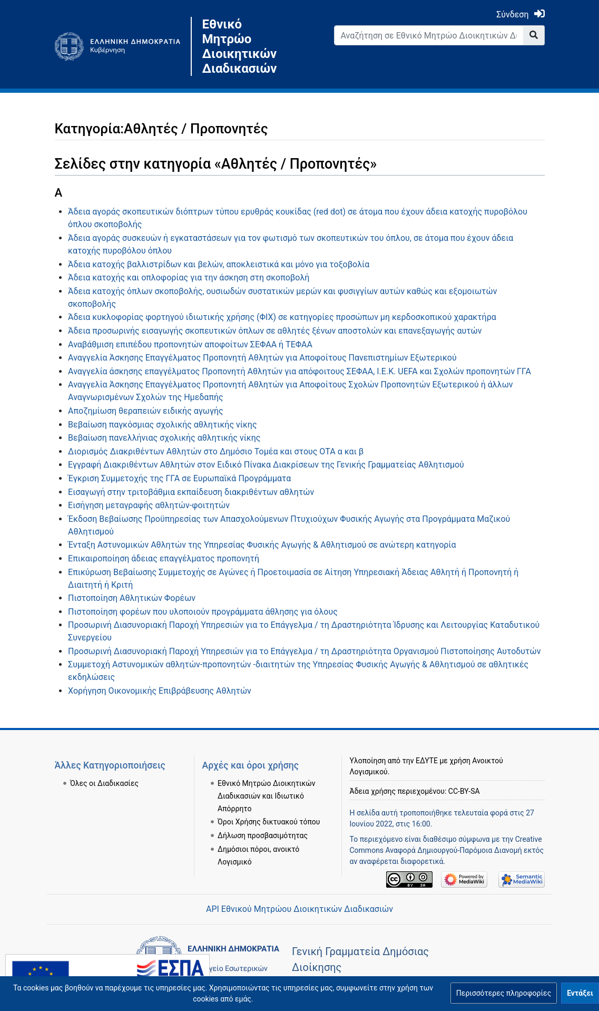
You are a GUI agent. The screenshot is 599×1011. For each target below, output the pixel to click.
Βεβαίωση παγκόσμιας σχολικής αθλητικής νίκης (162, 425)
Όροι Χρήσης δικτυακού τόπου (269, 822)
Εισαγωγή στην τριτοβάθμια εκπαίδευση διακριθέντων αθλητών (191, 492)
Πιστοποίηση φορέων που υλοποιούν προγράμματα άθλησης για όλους (203, 612)
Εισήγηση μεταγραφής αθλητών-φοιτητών (149, 505)
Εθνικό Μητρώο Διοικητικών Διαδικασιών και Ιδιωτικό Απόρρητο (267, 796)
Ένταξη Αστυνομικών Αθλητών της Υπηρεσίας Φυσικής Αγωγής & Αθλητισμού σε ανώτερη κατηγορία (262, 545)
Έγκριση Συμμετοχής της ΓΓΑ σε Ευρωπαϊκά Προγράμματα (179, 478)
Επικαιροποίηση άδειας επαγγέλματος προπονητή (163, 558)
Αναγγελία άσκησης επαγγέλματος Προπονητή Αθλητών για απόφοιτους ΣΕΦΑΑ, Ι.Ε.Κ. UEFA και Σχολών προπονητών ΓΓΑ (299, 371)
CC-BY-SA (464, 791)
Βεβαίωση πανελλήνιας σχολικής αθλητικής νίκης (164, 438)
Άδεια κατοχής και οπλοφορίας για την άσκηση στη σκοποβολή (188, 278)
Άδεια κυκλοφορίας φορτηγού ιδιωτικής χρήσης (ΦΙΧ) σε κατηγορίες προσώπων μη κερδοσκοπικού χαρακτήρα (282, 317)
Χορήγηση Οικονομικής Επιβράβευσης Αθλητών (159, 691)
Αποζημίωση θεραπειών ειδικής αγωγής (145, 411)
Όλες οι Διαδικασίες (104, 783)
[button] (503, 993)
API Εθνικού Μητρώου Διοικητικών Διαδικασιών (299, 909)
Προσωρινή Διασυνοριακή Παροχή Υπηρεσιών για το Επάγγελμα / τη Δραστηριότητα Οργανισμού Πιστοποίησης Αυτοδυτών (304, 651)
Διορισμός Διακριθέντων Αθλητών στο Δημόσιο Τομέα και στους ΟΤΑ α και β (216, 451)
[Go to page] (534, 35)
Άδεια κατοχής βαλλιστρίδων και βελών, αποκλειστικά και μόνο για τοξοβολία (218, 264)
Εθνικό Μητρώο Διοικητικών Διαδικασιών (239, 46)
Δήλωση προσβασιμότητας (263, 835)
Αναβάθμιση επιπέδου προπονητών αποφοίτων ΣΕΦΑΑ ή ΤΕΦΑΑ (190, 344)
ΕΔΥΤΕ (427, 760)
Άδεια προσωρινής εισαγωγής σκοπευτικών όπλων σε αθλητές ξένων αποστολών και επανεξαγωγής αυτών (275, 331)
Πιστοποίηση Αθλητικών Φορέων (131, 598)
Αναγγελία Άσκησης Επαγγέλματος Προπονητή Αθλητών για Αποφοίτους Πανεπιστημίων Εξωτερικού (262, 358)
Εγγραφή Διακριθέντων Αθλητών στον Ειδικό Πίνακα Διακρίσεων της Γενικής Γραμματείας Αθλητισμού (266, 465)
